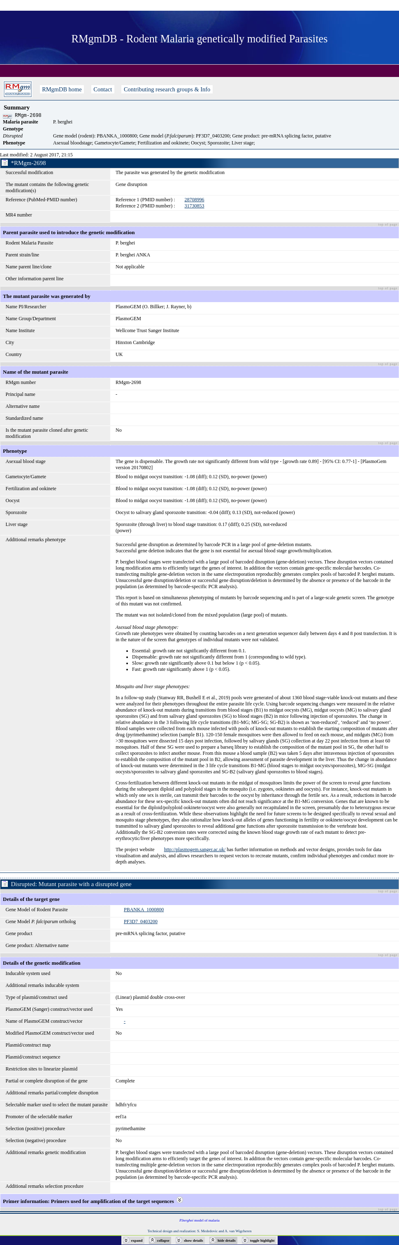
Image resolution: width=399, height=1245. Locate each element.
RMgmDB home (62, 89)
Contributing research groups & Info (166, 89)
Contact (103, 89)
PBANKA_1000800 (144, 911)
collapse (163, 1240)
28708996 (194, 201)
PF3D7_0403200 (141, 923)
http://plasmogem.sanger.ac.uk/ (195, 851)
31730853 (194, 207)
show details (193, 1240)
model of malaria (199, 1221)
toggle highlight (262, 1240)
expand (137, 1240)
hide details (227, 1240)
